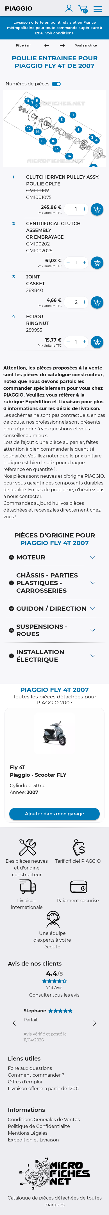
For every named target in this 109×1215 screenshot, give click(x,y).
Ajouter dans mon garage (54, 813)
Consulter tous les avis (54, 995)
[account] (70, 8)
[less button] (68, 209)
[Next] (62, 46)
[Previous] (46, 46)
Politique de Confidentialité (39, 1126)
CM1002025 (39, 250)
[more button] (84, 209)
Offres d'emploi (25, 1082)
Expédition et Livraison (33, 1140)
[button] (54, 733)
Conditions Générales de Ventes (44, 1119)
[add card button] (97, 209)
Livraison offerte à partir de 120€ (43, 1088)
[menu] (98, 8)
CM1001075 (38, 197)
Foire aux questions (30, 1068)
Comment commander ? (36, 1075)
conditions (63, 33)
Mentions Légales (27, 1133)
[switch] (56, 84)
